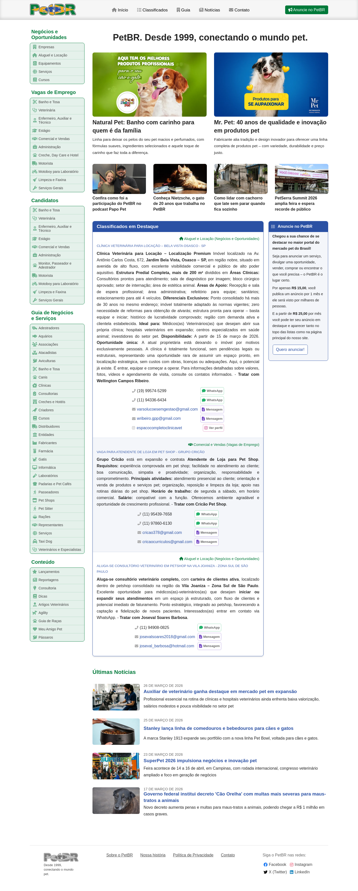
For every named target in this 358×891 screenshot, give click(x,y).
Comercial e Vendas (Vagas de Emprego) (227, 454)
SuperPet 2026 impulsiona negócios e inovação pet (200, 770)
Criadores (42, 410)
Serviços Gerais (46, 188)
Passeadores (44, 492)
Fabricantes (43, 443)
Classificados (159, 12)
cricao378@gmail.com (162, 542)
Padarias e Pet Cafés (50, 484)
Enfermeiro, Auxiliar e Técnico (51, 120)
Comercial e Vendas (50, 139)
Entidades (42, 435)
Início (126, 12)
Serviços (41, 72)
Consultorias (44, 394)
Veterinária (42, 110)
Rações (40, 517)
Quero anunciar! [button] (290, 359)
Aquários (41, 336)
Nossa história (152, 865)
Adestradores (44, 328)
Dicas (38, 596)
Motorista (41, 163)
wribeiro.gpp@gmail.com (159, 428)
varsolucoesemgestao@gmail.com (167, 419)
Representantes (46, 525)
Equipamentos (45, 63)
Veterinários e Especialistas (55, 550)
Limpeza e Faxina (48, 180)
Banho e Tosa (45, 102)
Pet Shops (42, 500)
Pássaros (41, 637)
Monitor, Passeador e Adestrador (50, 265)
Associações (44, 344)
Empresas (42, 47)
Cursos (39, 80)
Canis (38, 377)
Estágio (40, 131)
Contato (247, 12)
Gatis (38, 459)
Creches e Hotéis (47, 402)
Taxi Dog (41, 541)
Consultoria (43, 588)
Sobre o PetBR (119, 865)
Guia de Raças (46, 621)
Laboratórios (44, 476)
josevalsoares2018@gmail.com (167, 646)
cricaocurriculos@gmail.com (167, 551)
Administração (45, 147)
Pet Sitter (41, 509)
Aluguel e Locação (48, 55)
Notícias (217, 12)
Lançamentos (44, 572)
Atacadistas (43, 353)
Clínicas (40, 385)
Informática (43, 468)
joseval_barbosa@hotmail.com (167, 655)
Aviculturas (42, 361)
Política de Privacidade (193, 865)
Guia (190, 12)
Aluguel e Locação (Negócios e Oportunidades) (221, 248)
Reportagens (44, 580)
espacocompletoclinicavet (159, 437)
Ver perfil (216, 437)
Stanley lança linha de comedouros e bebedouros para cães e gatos (219, 738)
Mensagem (214, 419)
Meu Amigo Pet (46, 629)
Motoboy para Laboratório (54, 172)
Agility (39, 613)
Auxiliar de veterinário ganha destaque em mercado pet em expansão (220, 701)
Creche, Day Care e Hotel (54, 155)
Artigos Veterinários (49, 605)
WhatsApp (215, 400)
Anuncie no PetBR (306, 12)
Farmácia (41, 451)
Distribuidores (45, 426)
